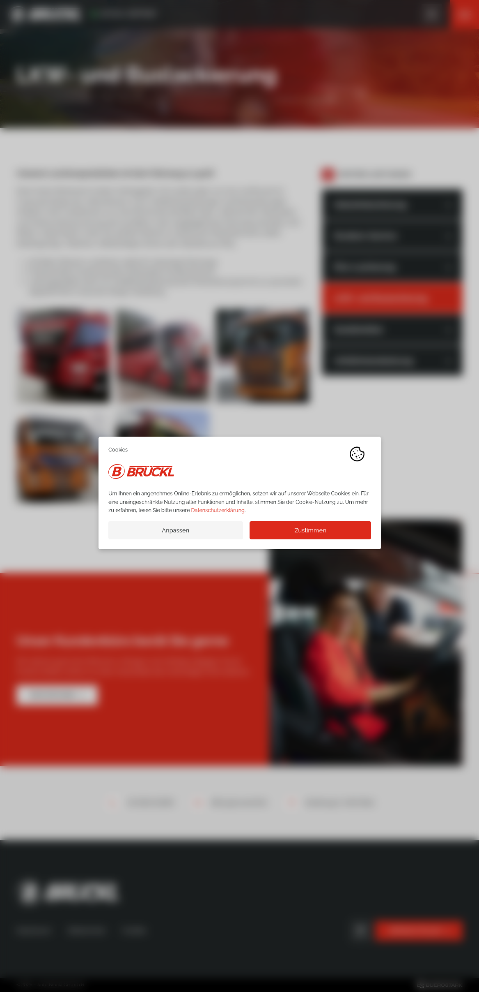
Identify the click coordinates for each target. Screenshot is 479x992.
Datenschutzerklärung (217, 513)
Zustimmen (310, 533)
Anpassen (175, 533)
